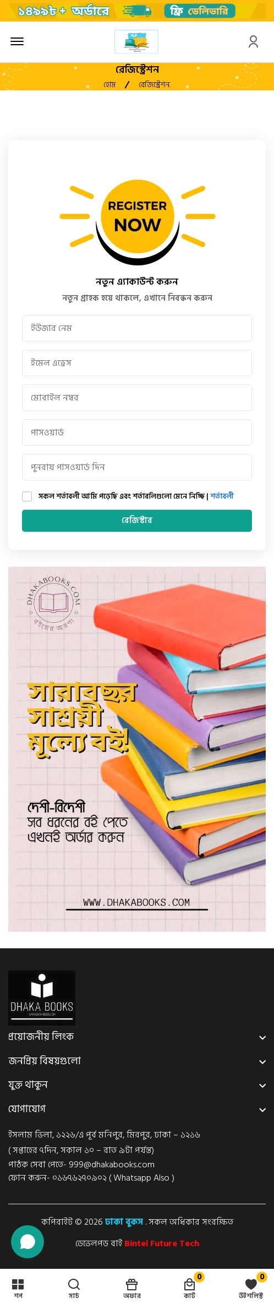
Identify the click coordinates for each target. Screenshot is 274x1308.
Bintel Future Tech (161, 1243)
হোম (109, 84)
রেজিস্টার (137, 520)
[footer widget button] (137, 1037)
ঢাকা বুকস (124, 1222)
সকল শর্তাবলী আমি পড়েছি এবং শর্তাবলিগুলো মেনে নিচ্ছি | (136, 496)
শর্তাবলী (222, 496)
